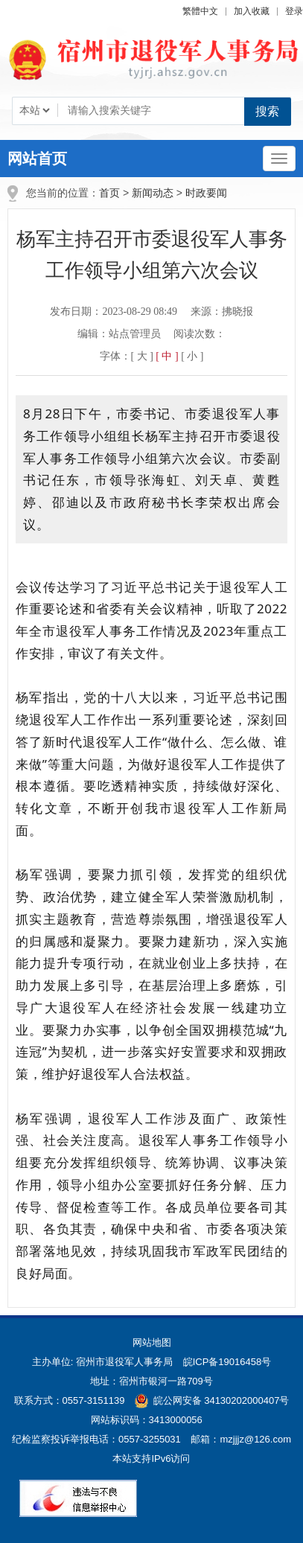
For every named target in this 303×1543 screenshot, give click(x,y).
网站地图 (152, 1342)
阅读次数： (199, 333)
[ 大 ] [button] (142, 356)
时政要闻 (206, 193)
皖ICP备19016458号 (227, 1361)
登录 (294, 11)
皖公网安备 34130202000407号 (212, 1400)
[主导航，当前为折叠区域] (279, 158)
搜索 (267, 111)
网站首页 (37, 158)
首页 (109, 193)
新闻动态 (152, 193)
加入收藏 (251, 11)
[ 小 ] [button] (192, 356)
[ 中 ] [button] (167, 356)
